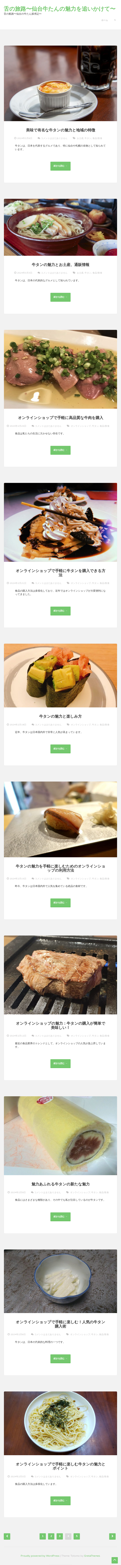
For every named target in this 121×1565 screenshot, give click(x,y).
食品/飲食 (97, 138)
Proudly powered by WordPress (40, 1555)
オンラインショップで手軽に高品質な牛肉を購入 (60, 418)
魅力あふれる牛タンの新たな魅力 (61, 1184)
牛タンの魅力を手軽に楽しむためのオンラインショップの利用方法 (60, 868)
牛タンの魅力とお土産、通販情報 (60, 265)
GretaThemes (92, 1555)
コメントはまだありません (54, 138)
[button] (115, 19)
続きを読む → (62, 168)
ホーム (104, 20)
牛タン (88, 138)
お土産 (80, 138)
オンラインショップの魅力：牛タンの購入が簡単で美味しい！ (60, 1025)
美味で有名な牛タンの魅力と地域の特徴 (60, 130)
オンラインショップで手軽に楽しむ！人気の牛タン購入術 (60, 1324)
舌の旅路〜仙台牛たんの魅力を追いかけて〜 (59, 9)
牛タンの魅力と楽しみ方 (60, 716)
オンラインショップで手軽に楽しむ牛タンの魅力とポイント (60, 1466)
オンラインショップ (81, 426)
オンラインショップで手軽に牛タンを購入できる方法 (60, 573)
